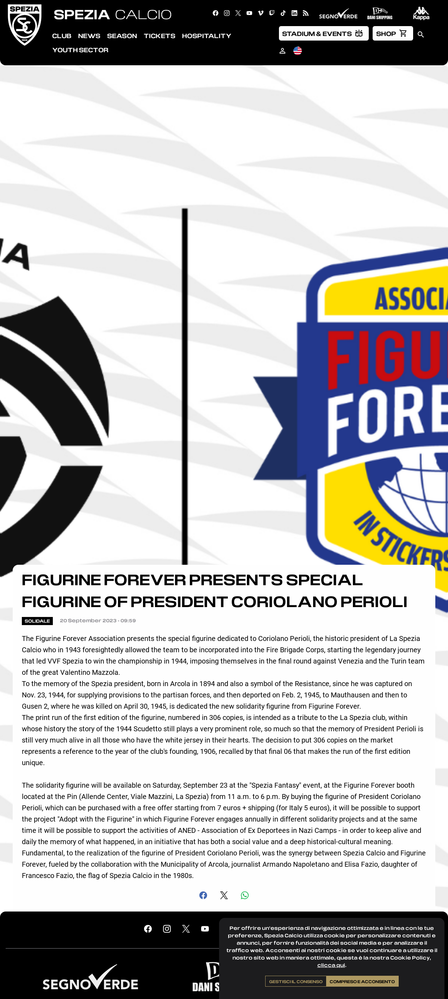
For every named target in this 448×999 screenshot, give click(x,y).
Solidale (37, 620)
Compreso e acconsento (362, 981)
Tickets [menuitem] (159, 36)
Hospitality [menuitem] (206, 36)
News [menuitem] (89, 36)
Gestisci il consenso (296, 981)
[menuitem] (324, 33)
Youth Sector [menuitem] (80, 50)
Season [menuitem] (122, 36)
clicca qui (331, 965)
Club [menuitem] (61, 36)
